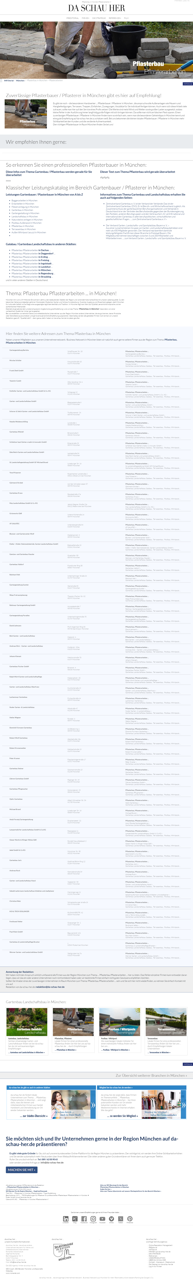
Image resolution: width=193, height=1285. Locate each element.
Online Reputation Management (160, 1245)
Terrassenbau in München (24, 229)
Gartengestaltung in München (25, 213)
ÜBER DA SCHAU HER (157, 1260)
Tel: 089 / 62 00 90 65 (48, 1159)
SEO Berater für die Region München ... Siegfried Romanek (26, 1191)
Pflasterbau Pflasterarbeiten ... (31, 250)
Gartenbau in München (22, 210)
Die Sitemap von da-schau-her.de (161, 1264)
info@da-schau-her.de (52, 1162)
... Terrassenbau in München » (159, 1052)
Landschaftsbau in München (25, 216)
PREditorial (153, 1247)
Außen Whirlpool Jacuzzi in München (29, 232)
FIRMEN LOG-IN (182, 1)
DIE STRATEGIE (99, 18)
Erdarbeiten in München (23, 203)
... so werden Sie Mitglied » (122, 1116)
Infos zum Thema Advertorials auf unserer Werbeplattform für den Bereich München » (130, 1191)
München (20, 80)
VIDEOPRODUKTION (157, 1258)
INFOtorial (9, 80)
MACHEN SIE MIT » (21, 1170)
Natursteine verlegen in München (27, 219)
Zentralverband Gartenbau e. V (151, 219)
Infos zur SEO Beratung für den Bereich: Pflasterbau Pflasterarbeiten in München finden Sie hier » (114, 1187)
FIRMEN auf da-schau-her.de (159, 1252)
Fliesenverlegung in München (25, 206)
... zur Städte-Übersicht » (34, 1116)
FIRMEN (85, 18)
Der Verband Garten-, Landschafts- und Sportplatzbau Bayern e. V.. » (137, 225)
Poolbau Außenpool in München (27, 222)
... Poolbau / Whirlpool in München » (115, 1050)
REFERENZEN (115, 18)
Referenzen (153, 1256)
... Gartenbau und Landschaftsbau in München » (26, 1052)
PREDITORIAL (72, 18)
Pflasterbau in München (23, 226)
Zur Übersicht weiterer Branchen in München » (151, 1075)
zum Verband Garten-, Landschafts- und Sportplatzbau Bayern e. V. (155, 238)
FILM (126, 18)
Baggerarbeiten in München (25, 200)
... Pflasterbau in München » (65, 1050)
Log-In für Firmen (155, 1266)
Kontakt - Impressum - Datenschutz (162, 1262)
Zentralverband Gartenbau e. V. (120, 203)
